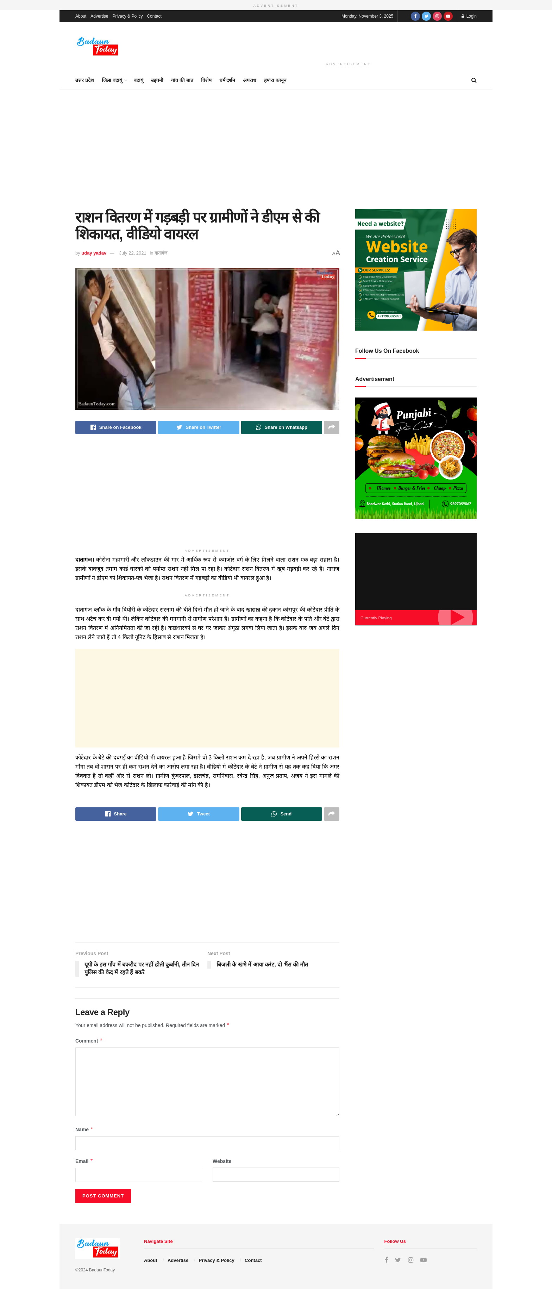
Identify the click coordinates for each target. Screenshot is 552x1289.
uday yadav (93, 253)
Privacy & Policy (127, 16)
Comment (89, 1041)
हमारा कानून (275, 80)
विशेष (206, 80)
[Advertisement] (348, 40)
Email (84, 1161)
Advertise (99, 16)
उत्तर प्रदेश (84, 80)
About (80, 16)
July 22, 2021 (132, 253)
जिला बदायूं (112, 80)
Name (84, 1129)
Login (469, 16)
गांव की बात (182, 80)
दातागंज (161, 253)
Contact (154, 16)
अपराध (249, 80)
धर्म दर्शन (227, 80)
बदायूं (138, 80)
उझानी (157, 80)
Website (222, 1161)
